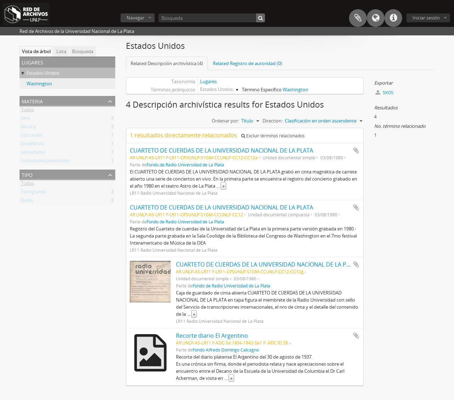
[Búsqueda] (212, 17)
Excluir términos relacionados (273, 136)
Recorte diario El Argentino (212, 335)
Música (28, 128)
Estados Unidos (43, 73)
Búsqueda (82, 51)
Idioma (375, 18)
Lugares (208, 81)
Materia (32, 100)
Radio (27, 201)
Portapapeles (358, 18)
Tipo (27, 174)
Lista (61, 51)
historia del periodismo (45, 162)
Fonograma (33, 193)
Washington (39, 83)
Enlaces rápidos (393, 18)
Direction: (272, 121)
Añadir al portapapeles (356, 150)
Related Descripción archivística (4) (167, 63)
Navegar (135, 18)
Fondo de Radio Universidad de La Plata (185, 164)
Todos (27, 111)
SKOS (384, 93)
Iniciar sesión (426, 18)
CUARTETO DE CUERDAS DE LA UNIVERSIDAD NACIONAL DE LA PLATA (221, 150)
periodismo (33, 153)
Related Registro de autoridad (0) (247, 63)
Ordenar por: (225, 121)
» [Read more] (223, 186)
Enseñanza (32, 145)
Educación (32, 136)
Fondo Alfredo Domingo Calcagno (226, 350)
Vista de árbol (36, 51)
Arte (25, 119)
